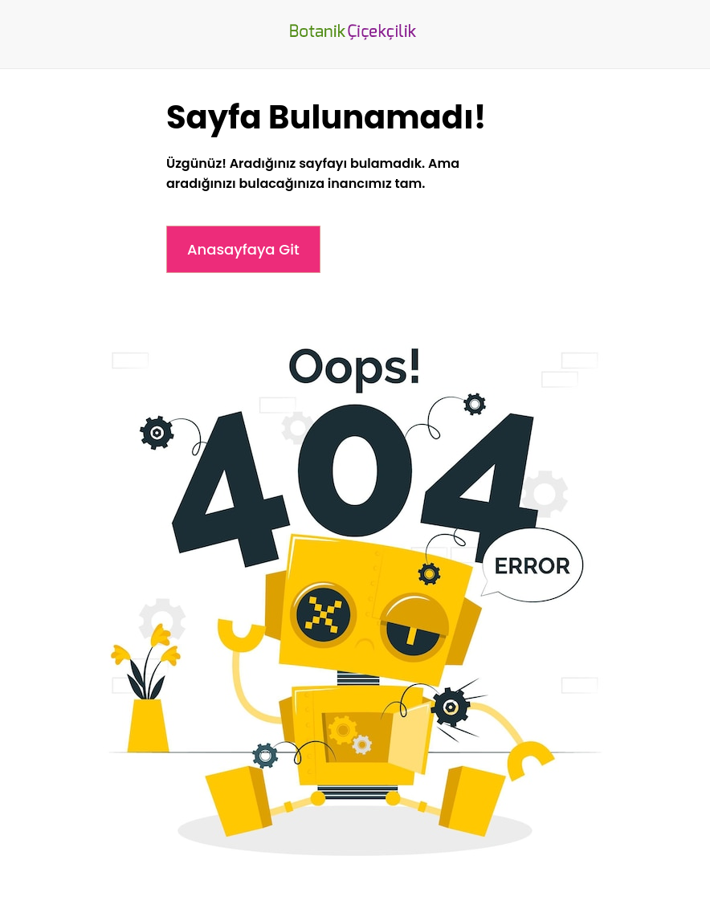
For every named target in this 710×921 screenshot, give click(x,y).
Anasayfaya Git (243, 249)
